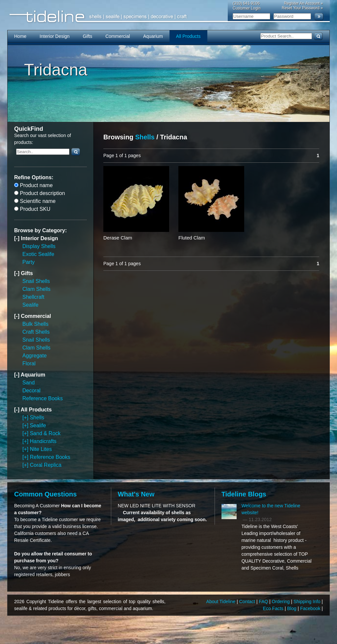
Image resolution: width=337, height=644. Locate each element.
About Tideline (221, 601)
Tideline (168, 16)
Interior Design (54, 36)
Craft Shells (36, 332)
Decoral (31, 390)
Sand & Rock (45, 433)
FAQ (264, 601)
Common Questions (45, 494)
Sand (28, 382)
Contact (247, 601)
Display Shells (38, 246)
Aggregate (34, 355)
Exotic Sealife (38, 254)
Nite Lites (41, 449)
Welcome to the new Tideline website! (271, 509)
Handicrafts (43, 441)
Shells (37, 417)
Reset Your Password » (302, 8)
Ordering (281, 601)
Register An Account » (303, 3)
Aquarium (153, 36)
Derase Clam (117, 237)
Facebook (311, 608)
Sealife (30, 305)
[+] (26, 417)
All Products (188, 36)
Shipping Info (308, 601)
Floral (29, 363)
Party (28, 262)
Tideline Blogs (243, 494)
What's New (136, 494)
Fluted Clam (191, 237)
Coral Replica (46, 465)
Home (20, 36)
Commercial (117, 36)
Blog (292, 608)
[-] (17, 238)
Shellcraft (33, 297)
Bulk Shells (35, 324)
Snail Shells (36, 281)
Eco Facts (274, 608)
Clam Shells (36, 289)
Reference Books (42, 398)
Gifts (87, 36)
